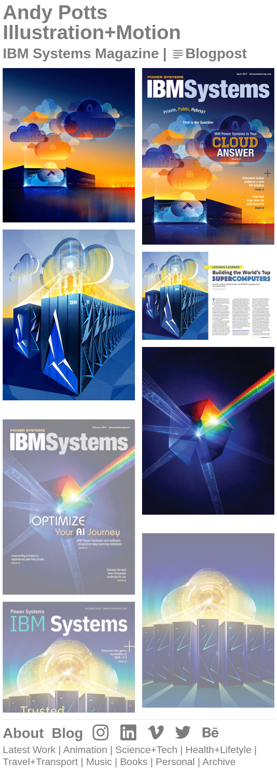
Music (99, 761)
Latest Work (29, 749)
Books (134, 761)
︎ (100, 733)
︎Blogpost (209, 53)
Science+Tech (146, 749)
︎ (210, 733)
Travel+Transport (40, 761)
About (23, 733)
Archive (219, 761)
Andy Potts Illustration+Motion (92, 22)
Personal (175, 761)
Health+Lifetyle (219, 749)
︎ (183, 733)
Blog (67, 733)
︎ (156, 733)
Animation (85, 749)
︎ (128, 733)
